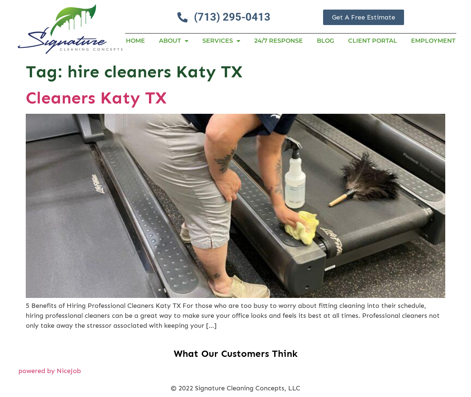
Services (221, 41)
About (173, 41)
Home (135, 40)
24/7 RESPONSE (278, 40)
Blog (325, 40)
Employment (433, 40)
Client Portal (372, 40)
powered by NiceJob (49, 371)
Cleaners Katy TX (96, 98)
